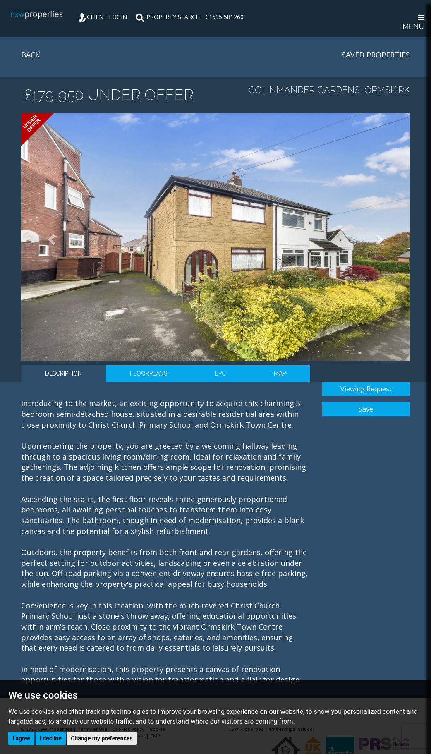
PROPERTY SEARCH (167, 17)
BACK (30, 55)
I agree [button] (21, 738)
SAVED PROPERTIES (376, 55)
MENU (413, 23)
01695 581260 (225, 17)
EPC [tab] (220, 373)
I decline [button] (51, 738)
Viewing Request (366, 388)
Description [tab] (63, 373)
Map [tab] (280, 373)
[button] (50, 237)
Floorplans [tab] (148, 373)
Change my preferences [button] (101, 738)
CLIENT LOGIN (102, 17)
